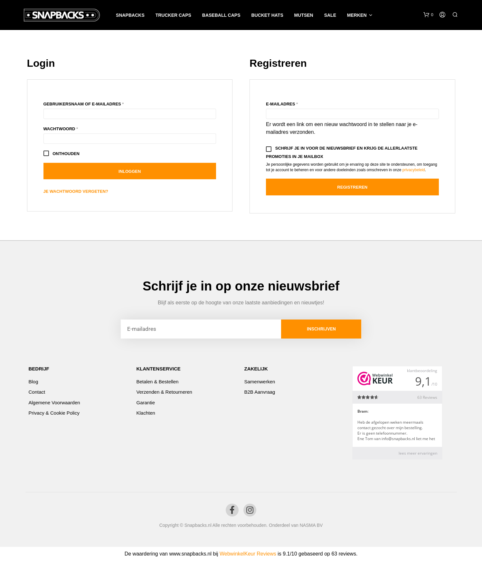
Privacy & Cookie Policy (54, 413)
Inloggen (129, 171)
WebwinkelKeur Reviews (248, 553)
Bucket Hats (267, 15)
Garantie (146, 402)
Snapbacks (130, 15)
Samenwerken (259, 381)
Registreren (352, 187)
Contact (37, 392)
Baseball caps (221, 15)
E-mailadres (291, 103)
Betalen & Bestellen (158, 381)
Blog (33, 381)
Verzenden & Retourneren (164, 392)
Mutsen (303, 15)
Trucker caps (173, 15)
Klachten (146, 413)
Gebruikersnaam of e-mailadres (92, 103)
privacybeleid (413, 170)
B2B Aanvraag (259, 392)
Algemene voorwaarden (54, 402)
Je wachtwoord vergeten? (76, 191)
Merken (357, 15)
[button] (428, 15)
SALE (330, 15)
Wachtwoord (69, 128)
